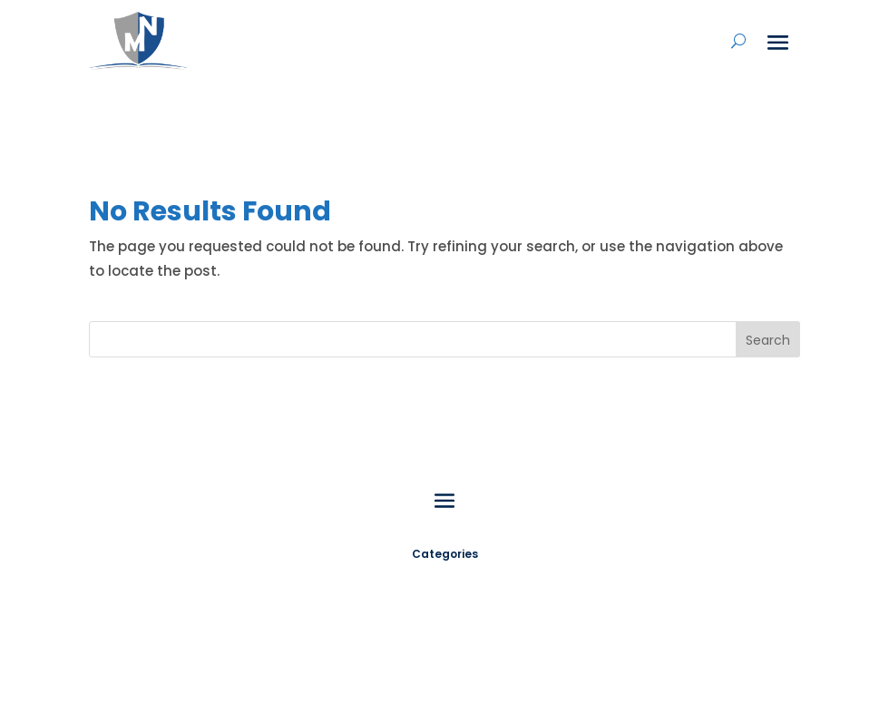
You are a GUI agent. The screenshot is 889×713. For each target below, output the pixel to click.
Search (768, 340)
